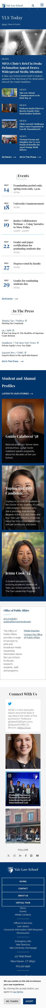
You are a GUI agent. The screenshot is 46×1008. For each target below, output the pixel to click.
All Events (7, 298)
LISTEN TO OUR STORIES (15, 393)
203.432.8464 (10, 618)
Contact (23, 888)
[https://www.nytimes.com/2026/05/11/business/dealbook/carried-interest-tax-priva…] (23, 345)
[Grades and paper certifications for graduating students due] (23, 248)
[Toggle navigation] (42, 5)
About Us (23, 896)
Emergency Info (23, 941)
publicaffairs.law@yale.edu (17, 621)
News (23, 908)
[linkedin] (20, 855)
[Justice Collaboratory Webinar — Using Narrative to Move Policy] (23, 227)
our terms (18, 991)
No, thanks (12, 1001)
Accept (29, 1001)
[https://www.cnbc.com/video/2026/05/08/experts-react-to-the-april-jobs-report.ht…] (23, 354)
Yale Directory (23, 944)
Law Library (23, 926)
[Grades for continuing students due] (23, 285)
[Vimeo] (31, 855)
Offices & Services (23, 923)
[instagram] (14, 855)
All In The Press (28, 157)
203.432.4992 (23, 966)
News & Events (14, 24)
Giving (23, 881)
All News (7, 157)
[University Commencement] (23, 207)
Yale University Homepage (23, 948)
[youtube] (37, 855)
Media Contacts (23, 914)
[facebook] (26, 855)
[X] (8, 855)
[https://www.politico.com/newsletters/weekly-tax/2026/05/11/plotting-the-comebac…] (23, 322)
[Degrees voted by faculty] (23, 267)
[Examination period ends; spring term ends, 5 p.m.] (23, 190)
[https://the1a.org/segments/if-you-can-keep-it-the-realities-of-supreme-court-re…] (23, 333)
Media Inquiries (31, 630)
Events (23, 911)
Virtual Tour (23, 903)
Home (4, 24)
